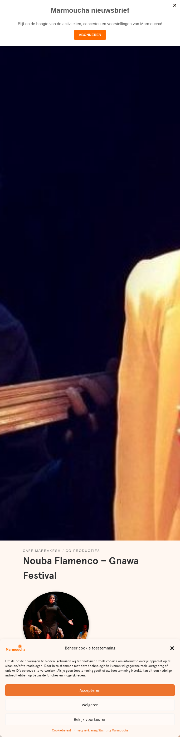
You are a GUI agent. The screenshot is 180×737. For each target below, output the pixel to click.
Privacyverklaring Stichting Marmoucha (101, 730)
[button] (172, 648)
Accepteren (90, 690)
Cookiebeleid (61, 730)
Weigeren (90, 705)
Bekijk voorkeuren (90, 719)
